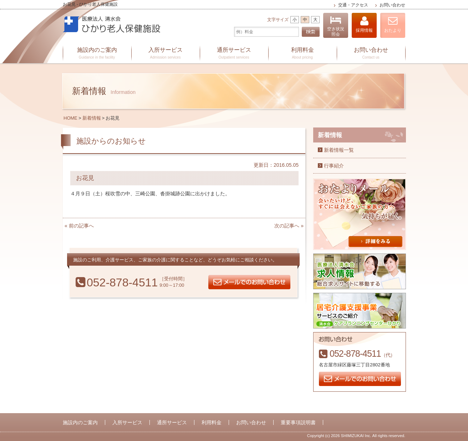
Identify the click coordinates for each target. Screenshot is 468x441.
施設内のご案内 (97, 53)
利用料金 (302, 53)
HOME (70, 118)
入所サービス (165, 53)
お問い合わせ (392, 5)
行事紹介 (334, 165)
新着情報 (91, 118)
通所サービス (234, 53)
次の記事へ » (289, 225)
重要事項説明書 (298, 422)
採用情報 (364, 24)
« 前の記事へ (79, 225)
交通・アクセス (353, 5)
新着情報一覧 (339, 149)
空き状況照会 (335, 26)
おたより (392, 24)
